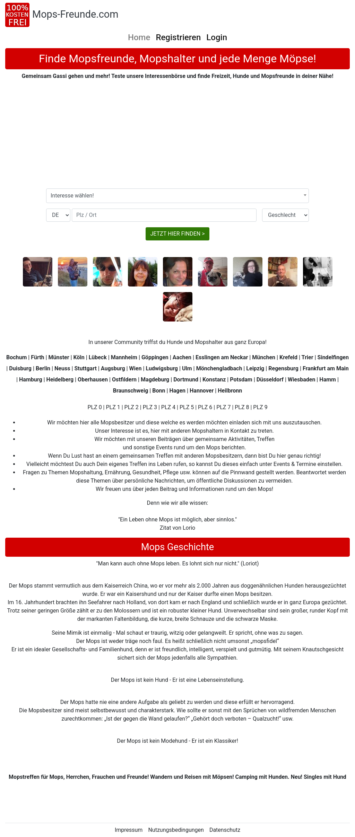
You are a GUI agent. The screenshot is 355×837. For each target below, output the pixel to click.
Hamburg (30, 379)
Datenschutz (224, 830)
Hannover (202, 390)
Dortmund (185, 379)
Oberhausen (93, 379)
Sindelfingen (333, 357)
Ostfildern (124, 379)
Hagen (177, 390)
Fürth (37, 357)
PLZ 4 (168, 407)
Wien (135, 368)
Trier (307, 357)
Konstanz (214, 379)
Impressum (129, 830)
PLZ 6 (205, 407)
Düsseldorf (270, 379)
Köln (79, 357)
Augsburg (113, 368)
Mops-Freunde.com (75, 14)
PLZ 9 (260, 407)
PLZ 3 (150, 407)
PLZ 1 (113, 407)
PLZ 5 (187, 407)
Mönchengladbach (219, 368)
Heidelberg (60, 379)
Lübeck (98, 357)
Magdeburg (155, 379)
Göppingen (154, 357)
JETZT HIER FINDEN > (177, 233)
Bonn (158, 390)
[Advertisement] (177, 134)
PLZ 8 (242, 407)
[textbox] (177, 196)
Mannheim (124, 357)
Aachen (182, 357)
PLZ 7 (223, 407)
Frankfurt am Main (326, 368)
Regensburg (283, 368)
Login (216, 37)
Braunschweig (130, 390)
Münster (59, 357)
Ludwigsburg (162, 368)
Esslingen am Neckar (222, 357)
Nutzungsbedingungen (176, 830)
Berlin (43, 368)
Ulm (187, 368)
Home (139, 37)
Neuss (62, 368)
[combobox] (177, 195)
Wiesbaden (301, 379)
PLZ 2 (131, 407)
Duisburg (20, 368)
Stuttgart (85, 368)
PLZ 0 (94, 407)
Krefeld (288, 357)
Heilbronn (230, 390)
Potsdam (241, 379)
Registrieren (178, 37)
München (263, 357)
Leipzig (255, 368)
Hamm (327, 379)
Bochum (16, 357)
